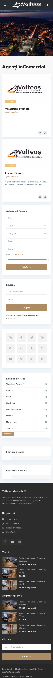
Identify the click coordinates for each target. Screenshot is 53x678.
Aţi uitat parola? (12, 318)
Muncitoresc (11, 422)
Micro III (9, 415)
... (43, 184)
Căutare (26, 267)
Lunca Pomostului (14, 409)
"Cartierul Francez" (15, 384)
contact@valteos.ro (14, 528)
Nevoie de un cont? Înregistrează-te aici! (22, 315)
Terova (9, 428)
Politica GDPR (26, 676)
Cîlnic (8, 396)
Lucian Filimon (14, 173)
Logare (26, 307)
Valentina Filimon (17, 109)
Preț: (8, 255)
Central (9, 390)
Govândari (10, 403)
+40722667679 (12, 523)
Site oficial (10, 532)
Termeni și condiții (10, 676)
